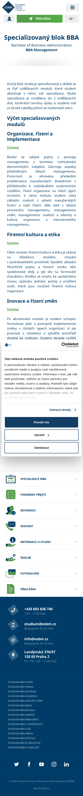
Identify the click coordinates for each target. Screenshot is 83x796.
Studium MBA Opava (20, 733)
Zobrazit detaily (60, 409)
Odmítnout (41, 447)
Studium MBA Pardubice (23, 719)
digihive (46, 788)
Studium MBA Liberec (21, 714)
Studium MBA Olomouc (22, 696)
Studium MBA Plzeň (20, 682)
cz (70, 18)
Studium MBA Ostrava (22, 691)
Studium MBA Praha (20, 686)
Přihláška (40, 19)
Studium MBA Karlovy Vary (25, 700)
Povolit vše (41, 422)
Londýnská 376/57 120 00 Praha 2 (39, 654)
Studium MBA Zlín (19, 728)
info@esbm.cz (36, 638)
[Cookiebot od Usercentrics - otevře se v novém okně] (61, 345)
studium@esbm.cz (40, 624)
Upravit (41, 435)
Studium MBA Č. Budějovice (25, 724)
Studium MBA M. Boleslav (24, 742)
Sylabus (13, 147)
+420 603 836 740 (38, 609)
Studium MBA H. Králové (23, 747)
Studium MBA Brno (20, 705)
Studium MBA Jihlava (21, 710)
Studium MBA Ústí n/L (22, 738)
